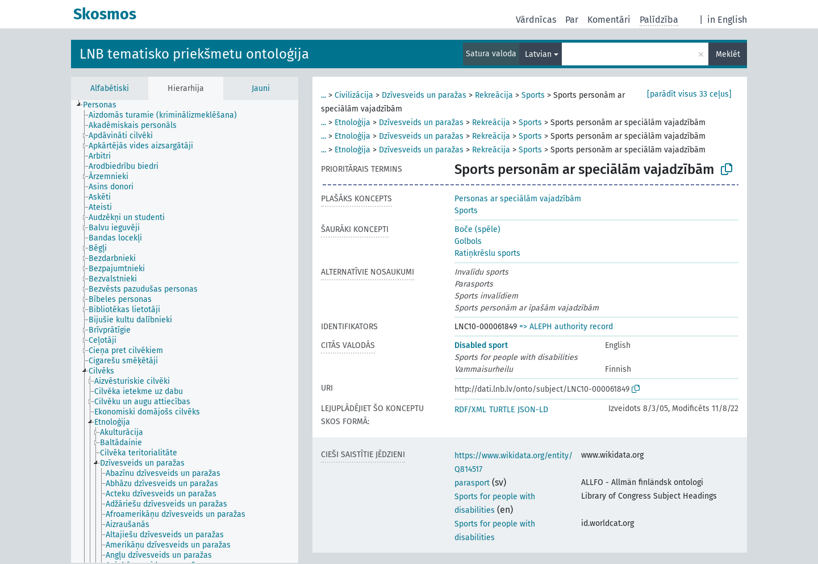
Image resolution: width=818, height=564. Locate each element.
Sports (533, 95)
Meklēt (728, 54)
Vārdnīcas (536, 19)
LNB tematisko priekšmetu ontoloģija (194, 54)
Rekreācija (494, 95)
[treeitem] (104, 105)
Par (571, 19)
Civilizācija (354, 95)
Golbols (468, 241)
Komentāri (609, 19)
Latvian (538, 54)
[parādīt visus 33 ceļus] (689, 94)
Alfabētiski (109, 88)
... (323, 95)
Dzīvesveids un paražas (424, 95)
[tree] (184, 331)
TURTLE (502, 409)
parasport (472, 483)
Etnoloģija (352, 122)
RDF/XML (470, 409)
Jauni (261, 88)
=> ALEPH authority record (566, 326)
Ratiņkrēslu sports (487, 253)
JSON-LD (532, 409)
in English (727, 19)
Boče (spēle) (477, 229)
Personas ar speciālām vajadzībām (517, 199)
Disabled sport (481, 345)
